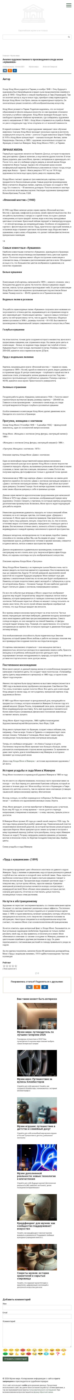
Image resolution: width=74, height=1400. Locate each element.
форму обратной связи (43, 1392)
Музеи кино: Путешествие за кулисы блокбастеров (34, 1080)
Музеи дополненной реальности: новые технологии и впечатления (36, 1176)
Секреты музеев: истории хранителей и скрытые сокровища (33, 1275)
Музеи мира (33, 27)
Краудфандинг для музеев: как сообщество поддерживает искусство (36, 1226)
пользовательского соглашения (42, 1390)
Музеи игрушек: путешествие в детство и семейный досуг (36, 1128)
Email (5, 1312)
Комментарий (9, 1321)
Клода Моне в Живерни (23, 761)
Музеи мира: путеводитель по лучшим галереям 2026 (35, 1033)
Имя (4, 1304)
